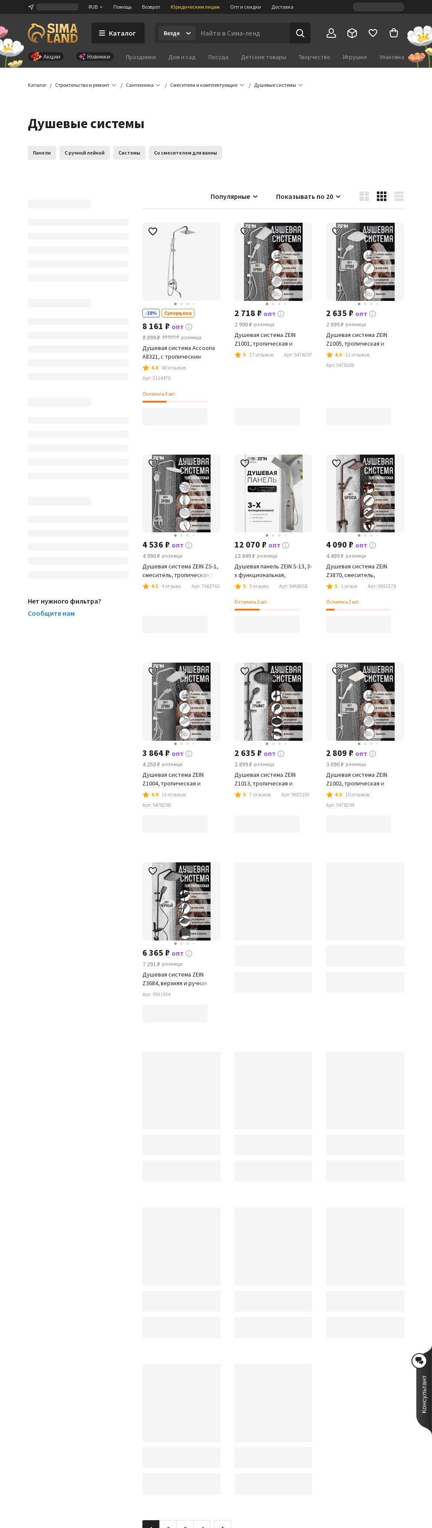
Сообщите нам (51, 613)
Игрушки (355, 57)
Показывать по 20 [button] (309, 196)
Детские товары (263, 57)
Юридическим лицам (195, 6)
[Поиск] (300, 33)
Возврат (151, 6)
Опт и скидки (245, 6)
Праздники (141, 57)
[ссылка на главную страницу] (53, 33)
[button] (275, 85)
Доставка (282, 6)
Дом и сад (182, 57)
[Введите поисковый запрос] (242, 33)
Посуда (218, 57)
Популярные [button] (235, 196)
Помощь (122, 6)
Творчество (314, 57)
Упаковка (391, 57)
